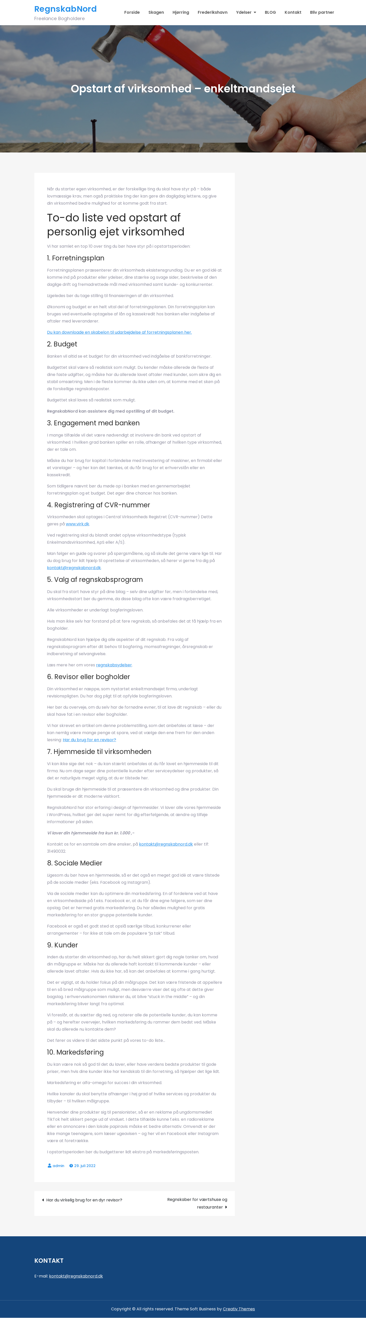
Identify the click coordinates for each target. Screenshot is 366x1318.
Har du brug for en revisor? (89, 740)
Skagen (156, 13)
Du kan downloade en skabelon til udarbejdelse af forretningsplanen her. (119, 332)
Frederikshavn (212, 13)
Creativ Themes (239, 1309)
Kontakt (293, 13)
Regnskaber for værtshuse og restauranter (197, 1203)
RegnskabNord (65, 9)
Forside (132, 13)
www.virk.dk (77, 524)
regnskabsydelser (114, 665)
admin (58, 1166)
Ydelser (244, 13)
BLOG (270, 13)
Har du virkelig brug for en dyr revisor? (84, 1200)
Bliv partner (322, 13)
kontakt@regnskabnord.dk (74, 568)
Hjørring (181, 13)
